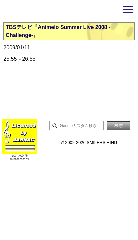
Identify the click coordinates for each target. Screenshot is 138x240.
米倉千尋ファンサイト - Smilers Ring (69, 11)
